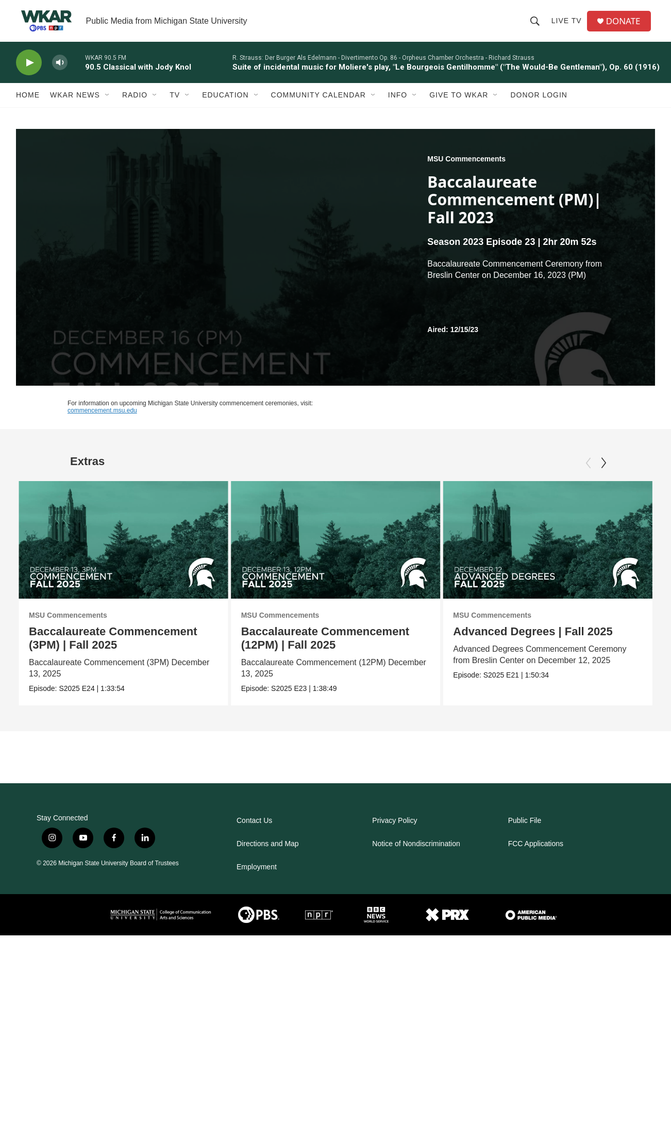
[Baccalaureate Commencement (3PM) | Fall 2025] (123, 552)
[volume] (60, 75)
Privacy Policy (394, 880)
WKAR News (75, 107)
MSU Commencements (466, 171)
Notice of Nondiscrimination (416, 904)
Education (225, 107)
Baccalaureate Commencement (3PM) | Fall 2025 (113, 650)
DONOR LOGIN (538, 107)
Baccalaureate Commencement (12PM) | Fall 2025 (325, 650)
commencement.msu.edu (102, 422)
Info (397, 107)
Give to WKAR (458, 107)
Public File (525, 880)
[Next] (603, 475)
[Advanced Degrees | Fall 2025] (547, 552)
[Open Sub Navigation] (108, 107)
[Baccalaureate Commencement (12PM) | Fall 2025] (336, 552)
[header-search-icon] (537, 26)
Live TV (568, 27)
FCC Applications (535, 904)
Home (28, 107)
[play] (29, 75)
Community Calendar (318, 107)
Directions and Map (268, 904)
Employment (257, 927)
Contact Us (254, 880)
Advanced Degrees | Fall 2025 (532, 643)
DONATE (626, 27)
